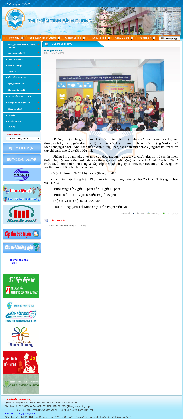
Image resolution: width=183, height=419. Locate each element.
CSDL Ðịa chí (122, 38)
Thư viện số (145, 38)
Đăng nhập (171, 38)
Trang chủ (14, 38)
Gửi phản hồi (172, 214)
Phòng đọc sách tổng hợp (60, 226)
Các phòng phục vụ (62, 44)
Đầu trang (140, 213)
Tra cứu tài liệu (98, 38)
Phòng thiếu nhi (53, 50)
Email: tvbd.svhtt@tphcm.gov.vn (20, 413)
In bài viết (155, 214)
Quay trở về (125, 213)
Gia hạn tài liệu (73, 38)
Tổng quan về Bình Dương (42, 38)
